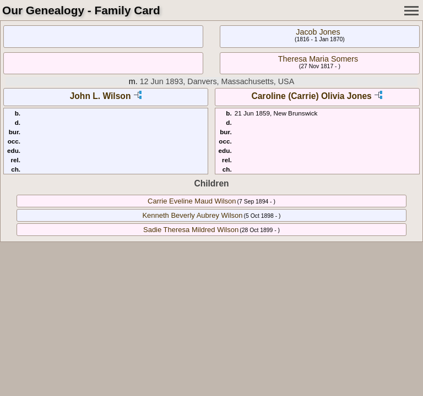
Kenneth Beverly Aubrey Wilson (192, 215)
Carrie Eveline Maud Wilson (192, 201)
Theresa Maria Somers (318, 58)
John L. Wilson (100, 96)
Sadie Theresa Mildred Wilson (190, 230)
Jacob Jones (318, 32)
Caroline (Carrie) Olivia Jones (311, 96)
